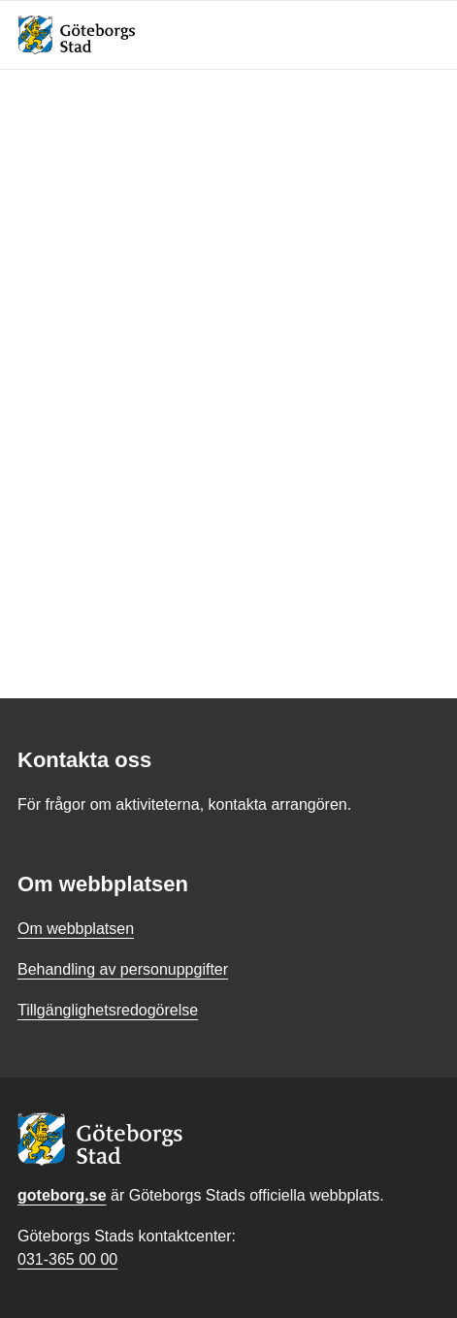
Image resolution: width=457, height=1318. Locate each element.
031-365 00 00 (67, 1259)
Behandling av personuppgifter (122, 969)
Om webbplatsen (75, 928)
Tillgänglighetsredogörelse (107, 1010)
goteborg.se (62, 1195)
